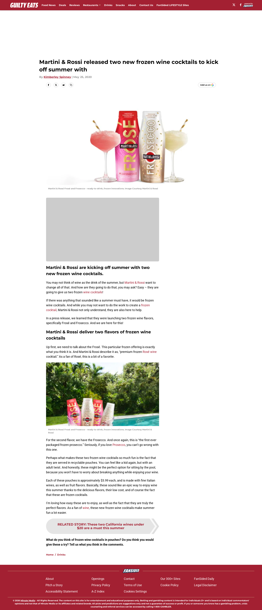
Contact (129, 579)
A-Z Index (97, 591)
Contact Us (146, 5)
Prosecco (119, 445)
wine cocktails (92, 292)
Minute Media (28, 600)
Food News (48, 5)
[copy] (71, 85)
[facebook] (240, 4)
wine (86, 508)
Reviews (74, 5)
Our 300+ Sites (170, 579)
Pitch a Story (54, 585)
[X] (234, 4)
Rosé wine (150, 352)
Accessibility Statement (62, 591)
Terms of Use (133, 585)
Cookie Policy (169, 585)
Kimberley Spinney (57, 77)
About (132, 5)
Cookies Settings (135, 591)
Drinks (108, 5)
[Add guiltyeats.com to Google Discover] (207, 85)
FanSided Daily (204, 579)
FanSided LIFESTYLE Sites (173, 5)
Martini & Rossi (134, 282)
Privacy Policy (100, 585)
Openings (97, 579)
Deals (62, 5)
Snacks (120, 5)
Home (50, 554)
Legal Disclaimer (205, 585)
